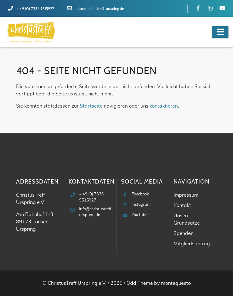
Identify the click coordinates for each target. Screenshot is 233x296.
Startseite (91, 106)
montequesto (176, 283)
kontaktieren (164, 106)
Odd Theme (140, 283)
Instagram (141, 205)
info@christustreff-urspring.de (100, 9)
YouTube (139, 215)
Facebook (140, 194)
